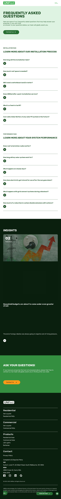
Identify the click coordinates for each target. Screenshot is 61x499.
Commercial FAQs (9, 428)
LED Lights (6, 443)
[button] (56, 3)
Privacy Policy (8, 455)
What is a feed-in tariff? (12, 105)
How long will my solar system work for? (18, 157)
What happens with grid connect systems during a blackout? (26, 191)
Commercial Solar (9, 440)
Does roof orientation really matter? (17, 146)
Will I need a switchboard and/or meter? (18, 82)
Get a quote (7, 414)
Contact (7, 451)
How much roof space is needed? (15, 71)
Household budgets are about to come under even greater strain (28, 305)
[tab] (30, 62)
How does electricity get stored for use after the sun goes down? (27, 180)
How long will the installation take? (16, 60)
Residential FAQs (9, 416)
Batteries (6, 445)
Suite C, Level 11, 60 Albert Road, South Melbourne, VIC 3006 (23, 465)
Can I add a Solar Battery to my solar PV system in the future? (26, 117)
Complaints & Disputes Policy (13, 460)
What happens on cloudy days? (14, 169)
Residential (9, 410)
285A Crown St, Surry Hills (12, 470)
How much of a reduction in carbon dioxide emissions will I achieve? (28, 203)
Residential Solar (9, 437)
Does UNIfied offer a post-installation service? (20, 94)
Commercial (9, 422)
